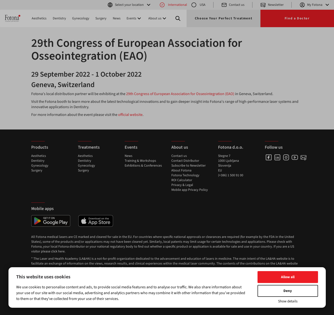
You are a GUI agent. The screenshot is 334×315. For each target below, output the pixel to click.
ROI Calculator (181, 180)
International (173, 5)
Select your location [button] (129, 5)
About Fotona (181, 170)
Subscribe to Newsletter (188, 165)
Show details (287, 301)
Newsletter (272, 5)
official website (130, 114)
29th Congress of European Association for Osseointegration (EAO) (180, 94)
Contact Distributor (185, 160)
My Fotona (314, 5)
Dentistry (59, 18)
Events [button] (134, 18)
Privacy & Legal (182, 185)
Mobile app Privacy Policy (189, 189)
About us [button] (157, 18)
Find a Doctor (297, 18)
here (61, 251)
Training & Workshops (140, 160)
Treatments (89, 147)
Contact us (232, 5)
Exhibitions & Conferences (143, 165)
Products (39, 147)
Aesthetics (39, 18)
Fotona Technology (185, 175)
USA (198, 5)
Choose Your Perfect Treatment (223, 18)
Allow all (288, 277)
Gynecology (80, 18)
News (117, 18)
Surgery (100, 18)
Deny (287, 290)
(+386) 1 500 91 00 (230, 175)
